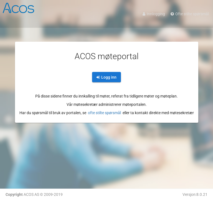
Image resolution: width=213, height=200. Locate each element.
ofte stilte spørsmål (104, 113)
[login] (106, 77)
